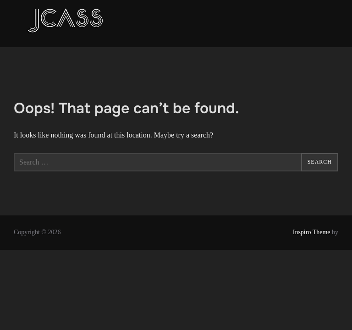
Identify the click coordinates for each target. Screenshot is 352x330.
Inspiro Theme (311, 232)
